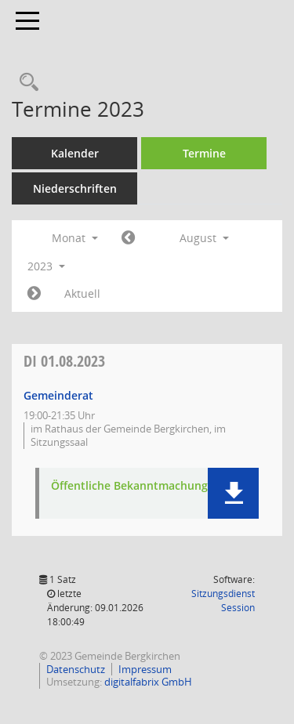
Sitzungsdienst (223, 600)
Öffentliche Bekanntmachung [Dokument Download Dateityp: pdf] (129, 486)
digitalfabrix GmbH (148, 682)
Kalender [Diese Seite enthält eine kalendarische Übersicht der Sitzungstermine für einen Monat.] (75, 153)
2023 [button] (46, 266)
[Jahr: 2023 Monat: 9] (34, 294)
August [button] (204, 237)
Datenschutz (75, 669)
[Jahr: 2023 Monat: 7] (128, 238)
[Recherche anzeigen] (25, 83)
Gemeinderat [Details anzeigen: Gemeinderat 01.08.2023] (58, 395)
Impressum (145, 669)
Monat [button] (75, 237)
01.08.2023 (64, 360)
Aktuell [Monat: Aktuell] (82, 293)
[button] (233, 493)
